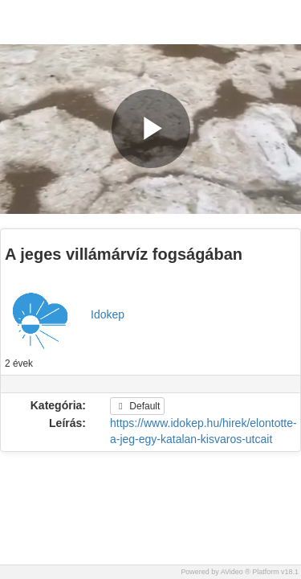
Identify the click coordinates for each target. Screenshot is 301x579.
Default (137, 406)
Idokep (107, 314)
